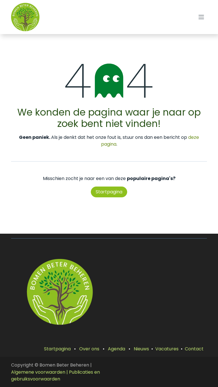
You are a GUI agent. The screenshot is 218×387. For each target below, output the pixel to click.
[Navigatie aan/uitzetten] (201, 17)
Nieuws (141, 349)
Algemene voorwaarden (38, 372)
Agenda (116, 349)
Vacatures (167, 349)
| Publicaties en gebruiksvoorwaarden (55, 375)
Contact (194, 349)
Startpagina (109, 192)
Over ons (89, 349)
